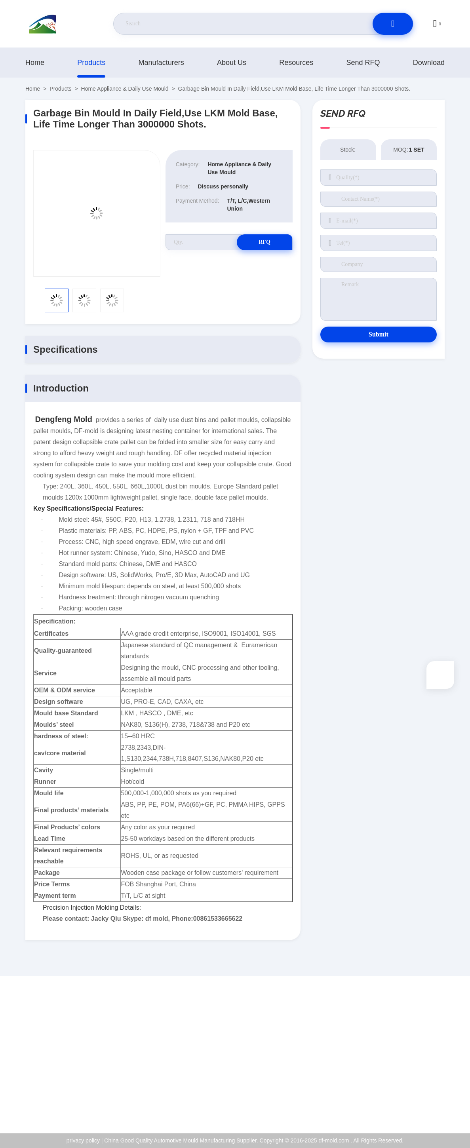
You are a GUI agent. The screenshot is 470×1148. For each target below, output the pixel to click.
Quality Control (414, 1069)
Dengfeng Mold (63, 419)
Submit (378, 334)
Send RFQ (363, 63)
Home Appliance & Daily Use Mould (125, 89)
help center (410, 1103)
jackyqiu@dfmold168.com (72, 1053)
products (91, 63)
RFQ (264, 242)
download (429, 63)
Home (34, 63)
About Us (231, 63)
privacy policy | (85, 1140)
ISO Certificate (414, 1052)
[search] (393, 24)
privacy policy (413, 1086)
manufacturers (161, 63)
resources (296, 63)
